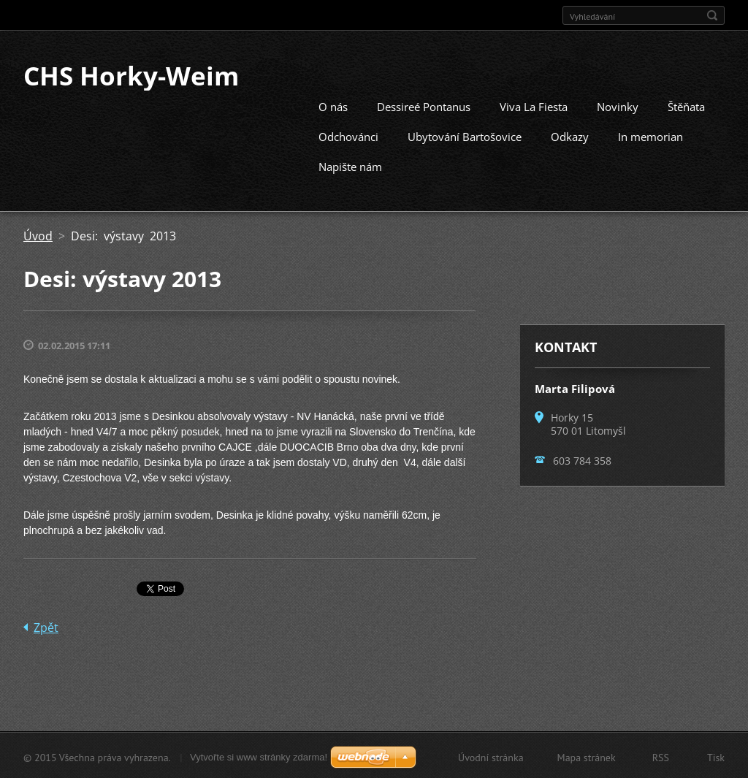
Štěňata (686, 105)
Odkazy (570, 135)
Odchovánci (348, 135)
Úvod (38, 234)
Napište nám (350, 165)
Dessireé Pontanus (423, 105)
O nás (333, 105)
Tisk (716, 756)
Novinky (617, 105)
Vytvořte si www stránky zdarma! (258, 755)
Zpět (46, 626)
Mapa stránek (586, 756)
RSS (660, 756)
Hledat (712, 15)
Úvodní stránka (491, 756)
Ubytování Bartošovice (465, 135)
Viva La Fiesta (534, 105)
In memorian (650, 135)
